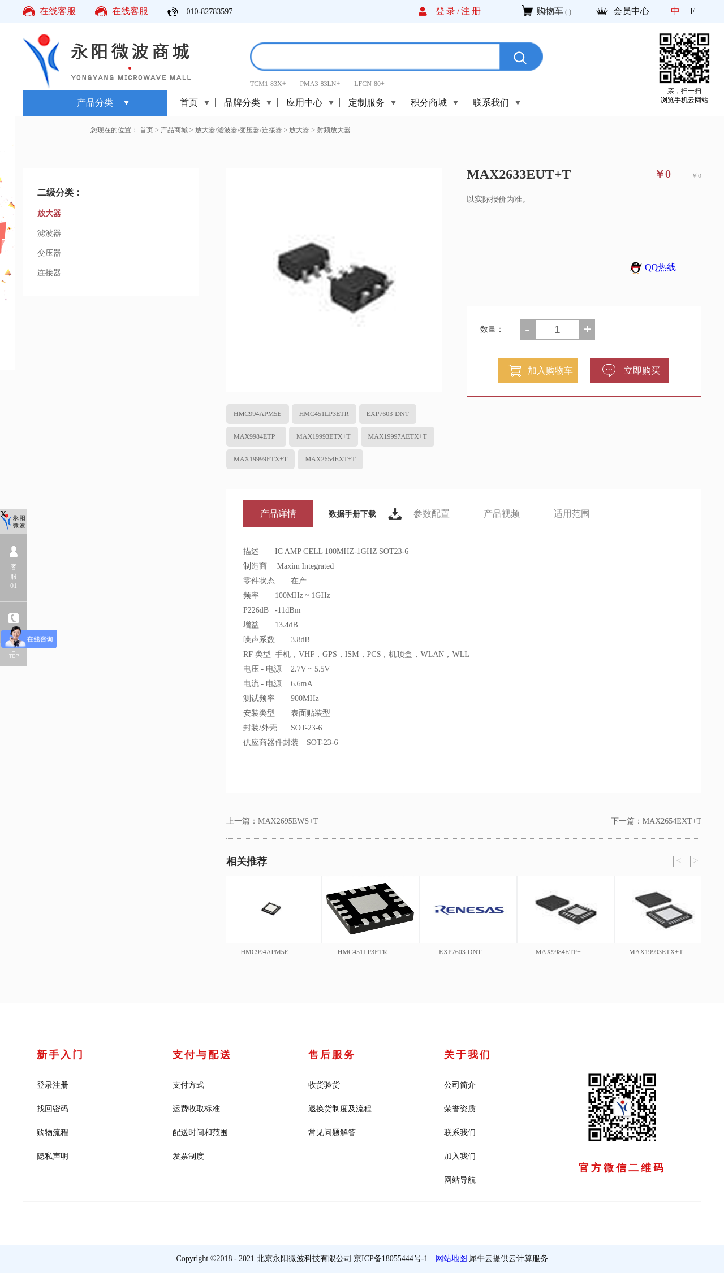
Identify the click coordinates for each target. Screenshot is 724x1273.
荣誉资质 (460, 1109)
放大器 (299, 130)
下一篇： (656, 821)
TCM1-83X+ (268, 84)
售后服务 (332, 1054)
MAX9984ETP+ (256, 436)
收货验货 (324, 1085)
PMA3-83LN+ (320, 84)
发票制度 (188, 1156)
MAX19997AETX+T (397, 436)
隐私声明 (52, 1156)
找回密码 (52, 1109)
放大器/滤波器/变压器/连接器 (238, 130)
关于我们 (468, 1054)
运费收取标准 (196, 1109)
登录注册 (52, 1085)
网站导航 (460, 1180)
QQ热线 (651, 267)
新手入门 (60, 1054)
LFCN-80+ (369, 84)
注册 (471, 11)
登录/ (448, 11)
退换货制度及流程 (340, 1109)
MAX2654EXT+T (330, 459)
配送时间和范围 (200, 1132)
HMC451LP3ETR (324, 414)
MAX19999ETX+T (260, 459)
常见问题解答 (332, 1132)
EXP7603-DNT (388, 414)
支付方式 (188, 1085)
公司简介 (460, 1085)
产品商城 (174, 130)
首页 (189, 102)
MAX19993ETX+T (323, 436)
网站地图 (449, 1258)
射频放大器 (334, 130)
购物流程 (52, 1132)
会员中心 (631, 11)
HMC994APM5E (258, 414)
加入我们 (460, 1156)
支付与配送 (202, 1054)
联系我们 (460, 1132)
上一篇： (272, 821)
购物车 (549, 11)
